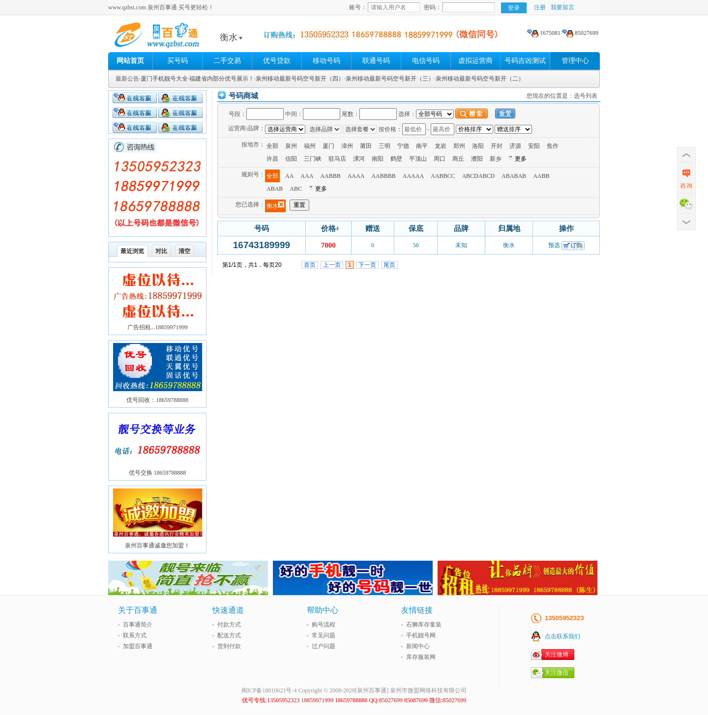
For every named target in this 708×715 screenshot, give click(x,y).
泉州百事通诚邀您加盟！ (157, 545)
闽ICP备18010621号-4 (269, 690)
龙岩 (440, 146)
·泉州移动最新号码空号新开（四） (299, 78)
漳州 (347, 146)
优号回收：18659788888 (157, 400)
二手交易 (227, 60)
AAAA (356, 175)
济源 (515, 146)
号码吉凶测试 (525, 60)
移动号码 (326, 60)
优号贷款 (277, 60)
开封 (496, 146)
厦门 (328, 146)
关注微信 (556, 672)
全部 (272, 146)
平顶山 (418, 158)
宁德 (403, 146)
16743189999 (261, 245)
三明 (384, 146)
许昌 (272, 158)
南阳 (378, 158)
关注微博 (556, 654)
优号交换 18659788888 (157, 472)
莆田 (366, 146)
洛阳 (478, 146)
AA (289, 175)
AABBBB (383, 175)
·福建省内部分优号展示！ (221, 78)
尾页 (389, 264)
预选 (554, 245)
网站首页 (130, 60)
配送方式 (229, 635)
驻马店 (337, 158)
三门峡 (313, 158)
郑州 (459, 146)
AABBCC (443, 175)
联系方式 (135, 635)
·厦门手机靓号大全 (163, 78)
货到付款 (229, 646)
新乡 (496, 158)
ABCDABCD (478, 175)
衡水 (231, 37)
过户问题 (323, 646)
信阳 (291, 158)
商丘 (458, 158)
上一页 (332, 264)
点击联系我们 (562, 636)
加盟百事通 (137, 646)
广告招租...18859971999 (157, 327)
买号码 (177, 60)
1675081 (543, 32)
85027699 (580, 32)
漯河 (359, 158)
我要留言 (562, 7)
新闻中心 (418, 646)
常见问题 (323, 635)
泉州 (291, 146)
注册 (540, 7)
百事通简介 (137, 624)
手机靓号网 (421, 635)
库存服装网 (421, 657)
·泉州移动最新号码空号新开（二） (479, 78)
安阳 (534, 146)
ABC (296, 188)
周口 (439, 158)
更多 (521, 158)
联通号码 (376, 60)
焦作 (553, 146)
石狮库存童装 (424, 624)
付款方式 (229, 624)
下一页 (367, 264)
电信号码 (426, 60)
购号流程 (323, 624)
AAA (306, 175)
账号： (358, 7)
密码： (433, 7)
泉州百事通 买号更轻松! (184, 37)
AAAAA (413, 175)
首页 (310, 264)
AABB (541, 175)
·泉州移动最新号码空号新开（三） (389, 78)
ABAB (274, 188)
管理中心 (575, 60)
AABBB (330, 175)
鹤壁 (396, 158)
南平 (422, 146)
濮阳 (477, 158)
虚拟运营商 (475, 60)
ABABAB (514, 175)
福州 (310, 146)
